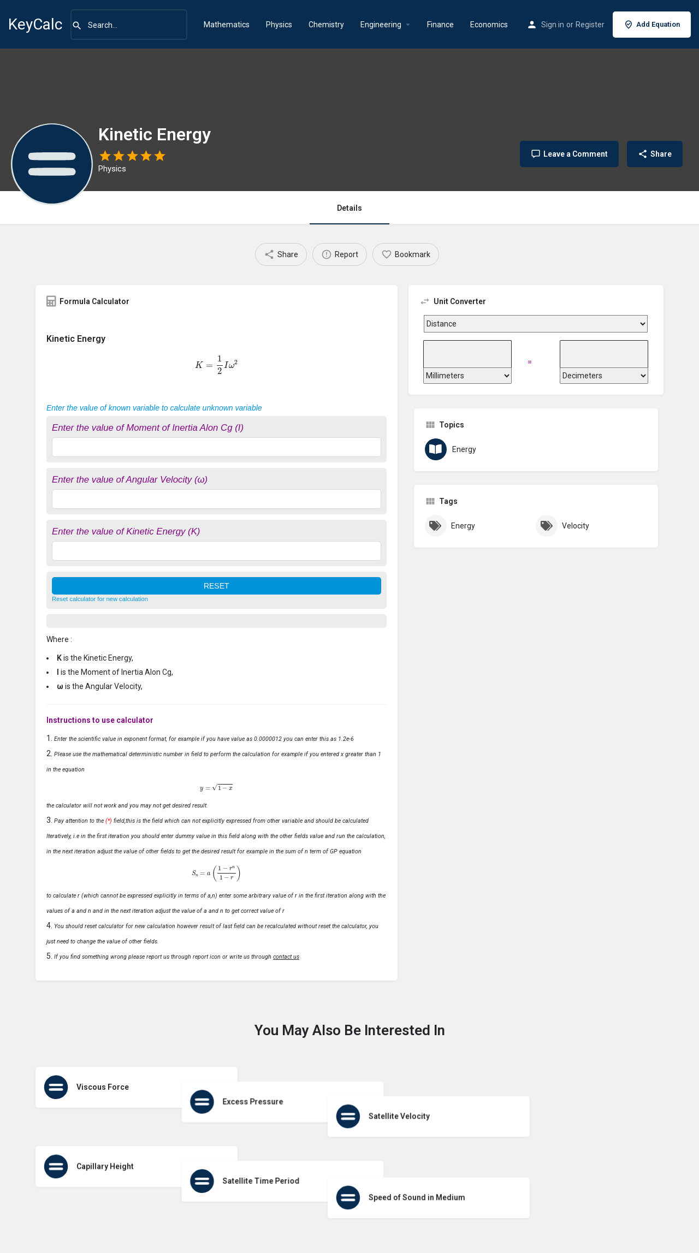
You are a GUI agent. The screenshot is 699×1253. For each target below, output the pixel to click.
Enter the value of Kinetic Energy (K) (126, 531)
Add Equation (652, 24)
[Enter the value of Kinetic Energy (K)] (216, 551)
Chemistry (326, 24)
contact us (286, 956)
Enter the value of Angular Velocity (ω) (130, 479)
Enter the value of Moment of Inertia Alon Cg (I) (148, 428)
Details (349, 208)
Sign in (552, 24)
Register (590, 24)
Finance (440, 24)
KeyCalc (35, 24)
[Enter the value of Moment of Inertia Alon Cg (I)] (216, 447)
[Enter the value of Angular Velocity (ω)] (216, 499)
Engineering (380, 24)
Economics (489, 24)
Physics (279, 24)
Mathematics (227, 24)
